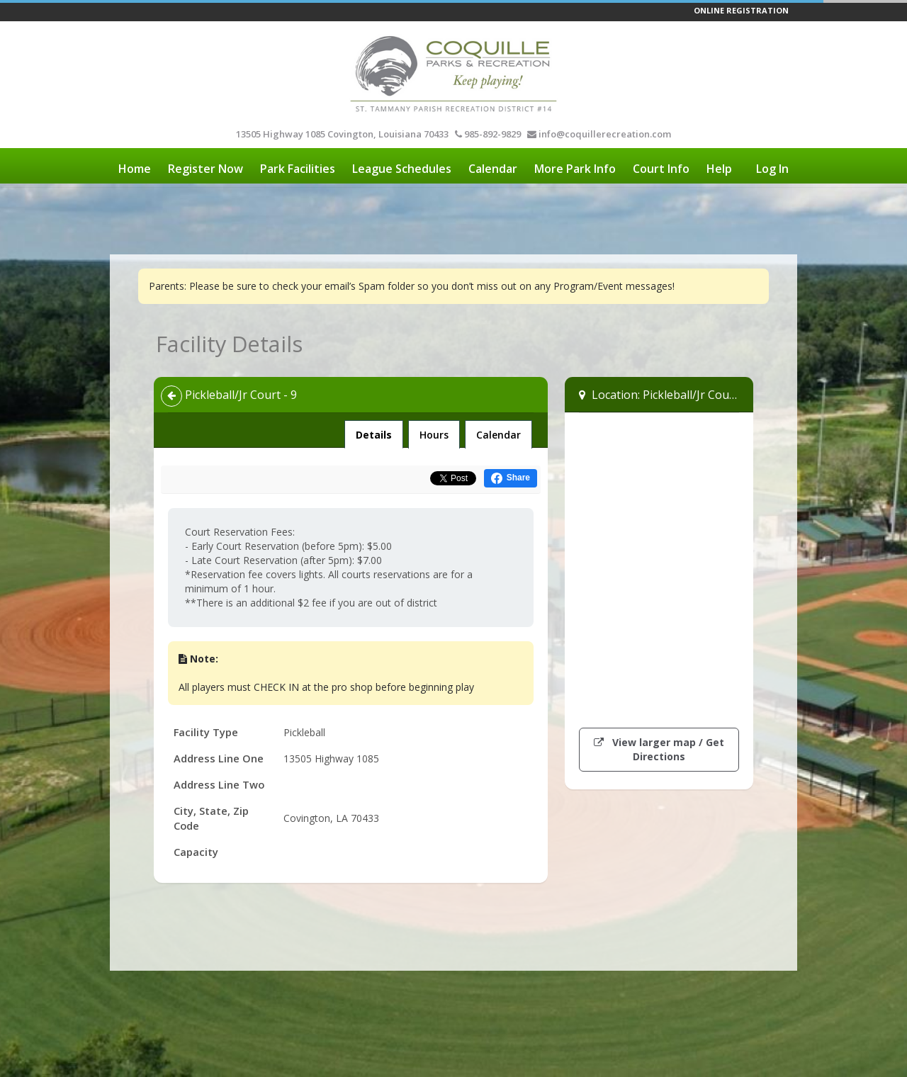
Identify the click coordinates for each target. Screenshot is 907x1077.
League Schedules (401, 168)
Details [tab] (373, 430)
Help (719, 168)
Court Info (661, 168)
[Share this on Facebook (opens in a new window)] (510, 478)
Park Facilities (297, 168)
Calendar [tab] (498, 434)
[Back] (171, 396)
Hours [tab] (434, 434)
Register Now (205, 168)
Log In (772, 168)
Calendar (492, 168)
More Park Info (575, 168)
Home (134, 168)
